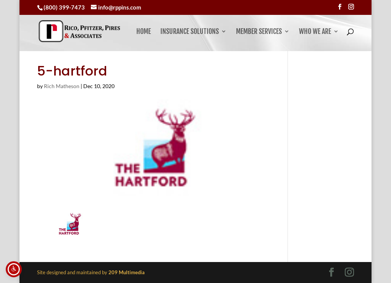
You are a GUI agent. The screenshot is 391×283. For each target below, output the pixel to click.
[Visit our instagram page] (351, 7)
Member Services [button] (259, 32)
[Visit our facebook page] (340, 7)
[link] (100, 31)
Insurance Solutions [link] (189, 32)
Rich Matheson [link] (61, 86)
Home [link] (143, 32)
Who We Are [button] (315, 32)
